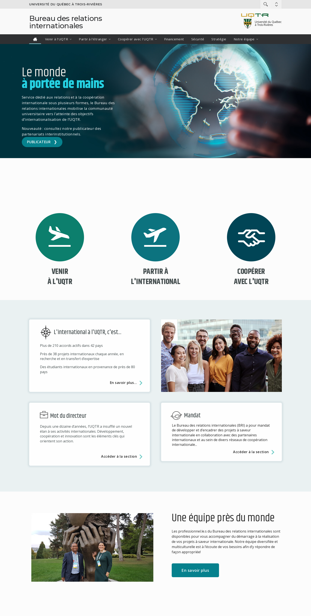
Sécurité (197, 39)
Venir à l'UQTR (56, 39)
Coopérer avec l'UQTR (135, 39)
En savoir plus (195, 570)
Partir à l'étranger (93, 39)
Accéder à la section (119, 456)
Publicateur (39, 142)
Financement (174, 39)
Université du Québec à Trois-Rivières (65, 4)
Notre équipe (244, 39)
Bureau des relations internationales (65, 22)
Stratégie (218, 39)
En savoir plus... (123, 382)
